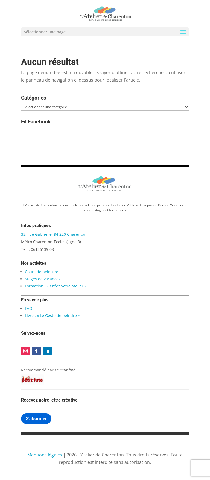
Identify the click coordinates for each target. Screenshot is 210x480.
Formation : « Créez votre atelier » (55, 286)
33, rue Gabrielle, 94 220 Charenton (53, 234)
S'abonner (36, 418)
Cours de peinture (41, 271)
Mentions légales (44, 455)
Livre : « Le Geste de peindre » (52, 315)
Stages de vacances (42, 278)
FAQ (28, 308)
